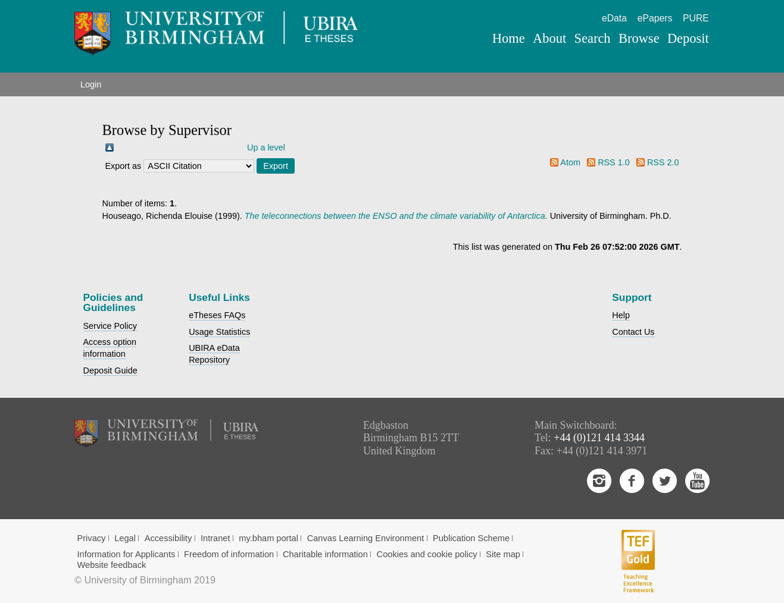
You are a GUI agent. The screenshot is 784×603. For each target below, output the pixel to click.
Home (508, 38)
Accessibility (168, 538)
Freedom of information (229, 554)
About (549, 38)
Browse (639, 38)
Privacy (91, 538)
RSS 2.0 (663, 162)
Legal (125, 538)
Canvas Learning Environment (365, 538)
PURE (696, 18)
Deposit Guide (110, 370)
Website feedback (111, 565)
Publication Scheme (471, 538)
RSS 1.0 (614, 162)
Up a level (266, 147)
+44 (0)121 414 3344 (599, 438)
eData (614, 18)
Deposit (688, 38)
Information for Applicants (126, 554)
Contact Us (633, 332)
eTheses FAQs (217, 315)
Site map (503, 554)
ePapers (655, 18)
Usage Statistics (219, 332)
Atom (570, 162)
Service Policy (110, 326)
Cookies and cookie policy (427, 554)
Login (90, 84)
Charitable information (325, 554)
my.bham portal (268, 538)
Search (592, 38)
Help (621, 315)
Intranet (215, 538)
